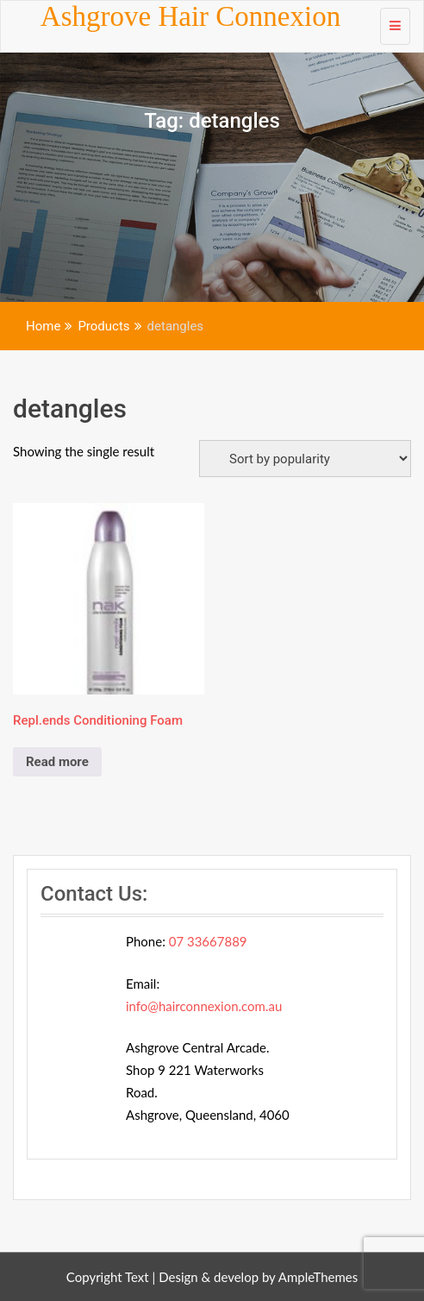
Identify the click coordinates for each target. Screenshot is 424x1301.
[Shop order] (305, 458)
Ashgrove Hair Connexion (190, 16)
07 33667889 (208, 941)
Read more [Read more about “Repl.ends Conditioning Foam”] (57, 762)
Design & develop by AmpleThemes (258, 1277)
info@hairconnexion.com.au (204, 1006)
